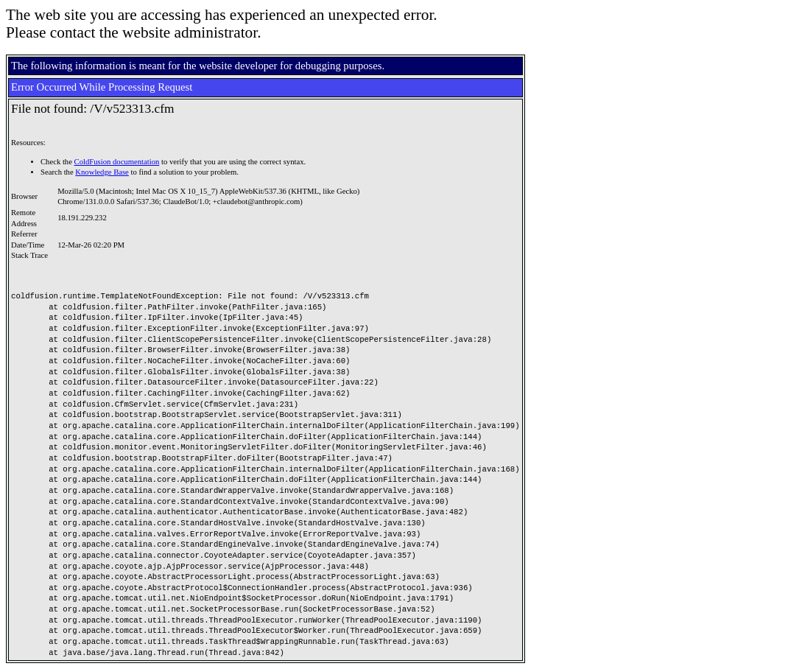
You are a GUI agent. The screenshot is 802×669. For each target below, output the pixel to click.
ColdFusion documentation (117, 162)
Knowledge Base (102, 172)
